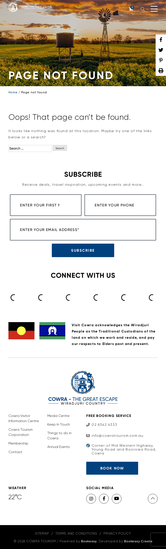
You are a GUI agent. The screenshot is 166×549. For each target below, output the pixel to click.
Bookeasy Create (138, 541)
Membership (18, 443)
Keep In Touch (58, 424)
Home (13, 92)
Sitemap (42, 533)
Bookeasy (89, 541)
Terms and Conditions (76, 533)
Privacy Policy (117, 533)
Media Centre (58, 416)
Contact (15, 452)
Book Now (112, 468)
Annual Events (58, 447)
